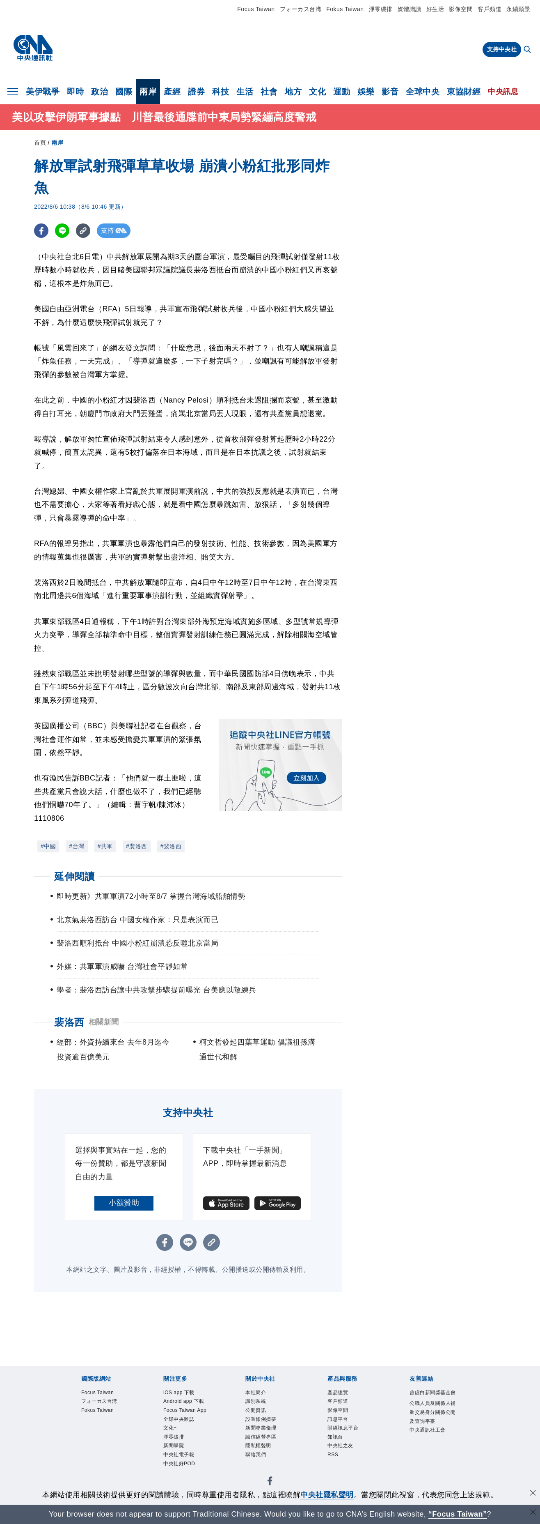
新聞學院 (173, 1447)
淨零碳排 (381, 9)
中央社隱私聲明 (327, 1495)
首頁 (40, 142)
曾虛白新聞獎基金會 (433, 1393)
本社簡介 (255, 1393)
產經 (172, 91)
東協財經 (464, 91)
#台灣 (76, 846)
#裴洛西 (136, 846)
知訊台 (335, 1438)
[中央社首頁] (33, 48)
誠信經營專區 (260, 1438)
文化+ (170, 1429)
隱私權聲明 (258, 1447)
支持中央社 (502, 49)
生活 (244, 91)
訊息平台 (337, 1420)
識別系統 (255, 1402)
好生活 (435, 9)
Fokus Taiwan (345, 9)
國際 (123, 91)
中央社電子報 (178, 1456)
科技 (220, 91)
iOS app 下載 (179, 1393)
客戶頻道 (489, 9)
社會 (269, 91)
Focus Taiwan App (185, 1411)
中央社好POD (179, 1465)
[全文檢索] (528, 50)
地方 (293, 91)
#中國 (48, 846)
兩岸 (148, 91)
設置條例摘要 (260, 1420)
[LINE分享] (62, 230)
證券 (196, 91)
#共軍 (105, 846)
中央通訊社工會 (428, 1431)
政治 (99, 91)
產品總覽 (337, 1393)
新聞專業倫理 (260, 1429)
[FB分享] (41, 230)
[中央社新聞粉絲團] (270, 1484)
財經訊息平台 (342, 1429)
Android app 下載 (184, 1402)
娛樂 (365, 91)
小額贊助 (124, 1203)
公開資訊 (255, 1411)
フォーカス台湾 (301, 9)
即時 (75, 91)
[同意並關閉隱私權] (533, 1493)
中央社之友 (340, 1447)
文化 (317, 91)
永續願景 (518, 9)
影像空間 (461, 9)
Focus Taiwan (256, 9)
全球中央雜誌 (178, 1420)
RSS (333, 1456)
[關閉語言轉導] (533, 1513)
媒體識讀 (409, 9)
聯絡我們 (255, 1456)
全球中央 (422, 91)
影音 (390, 91)
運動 (341, 91)
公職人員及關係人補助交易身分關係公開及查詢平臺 (433, 1413)
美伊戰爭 (42, 91)
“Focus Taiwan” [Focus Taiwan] (457, 1514)
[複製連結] (83, 230)
